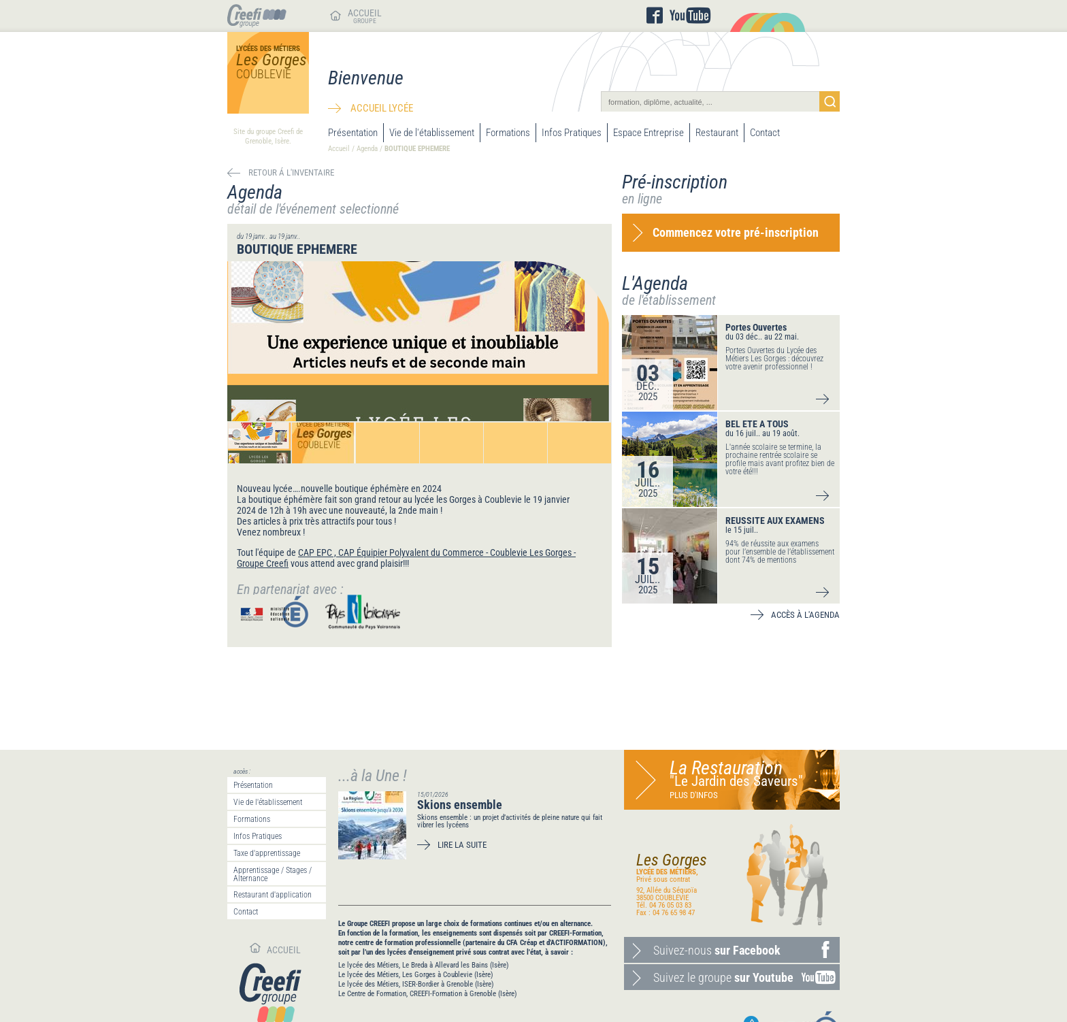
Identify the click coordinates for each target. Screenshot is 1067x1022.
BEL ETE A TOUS (757, 423)
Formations (508, 133)
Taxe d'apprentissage (266, 853)
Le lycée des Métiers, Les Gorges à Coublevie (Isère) (415, 974)
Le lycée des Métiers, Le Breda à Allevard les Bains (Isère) (423, 965)
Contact (765, 133)
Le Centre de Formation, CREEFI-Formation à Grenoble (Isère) (427, 993)
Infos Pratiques (572, 133)
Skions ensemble (459, 804)
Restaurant (716, 133)
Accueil (339, 148)
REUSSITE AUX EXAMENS (775, 520)
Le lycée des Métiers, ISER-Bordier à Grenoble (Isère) (416, 984)
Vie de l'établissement (431, 133)
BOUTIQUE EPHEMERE (417, 148)
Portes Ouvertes (756, 327)
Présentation (353, 133)
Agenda (367, 148)
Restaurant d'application (272, 895)
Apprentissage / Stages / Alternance (272, 874)
